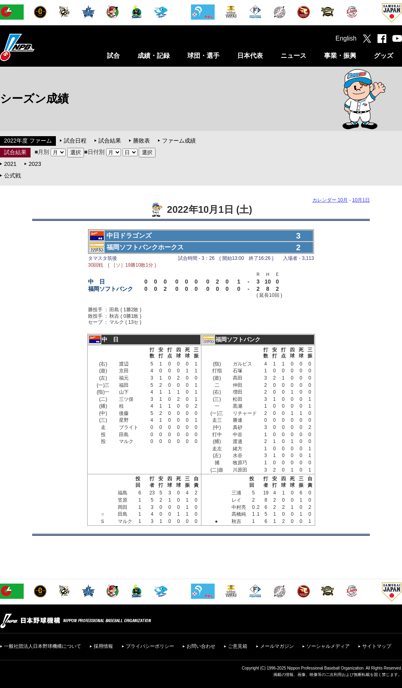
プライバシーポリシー (150, 646)
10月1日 (361, 200)
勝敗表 (141, 140)
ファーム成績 (179, 140)
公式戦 (12, 175)
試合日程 (75, 140)
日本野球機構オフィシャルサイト (37, 47)
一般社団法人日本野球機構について (42, 646)
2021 (10, 164)
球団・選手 (203, 55)
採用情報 (103, 646)
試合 (113, 55)
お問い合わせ (201, 646)
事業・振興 (340, 55)
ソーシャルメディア (328, 646)
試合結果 (109, 140)
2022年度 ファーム (28, 140)
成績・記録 (153, 55)
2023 (35, 164)
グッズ (383, 55)
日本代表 (250, 55)
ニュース (293, 55)
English (346, 38)
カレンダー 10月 (330, 200)
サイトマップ (376, 646)
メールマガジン (277, 646)
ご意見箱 (237, 646)
